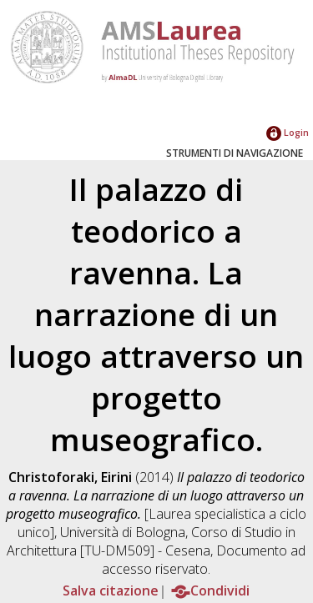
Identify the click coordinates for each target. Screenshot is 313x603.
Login (287, 132)
